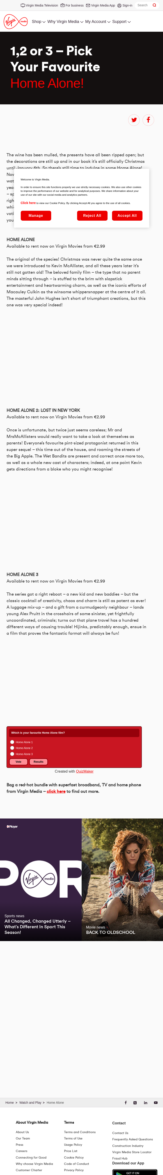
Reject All (92, 216)
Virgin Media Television (42, 5)
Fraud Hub (119, 1158)
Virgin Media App (103, 5)
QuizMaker (84, 876)
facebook (148, 120)
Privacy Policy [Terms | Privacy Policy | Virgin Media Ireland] (74, 1170)
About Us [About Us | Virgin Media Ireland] (22, 1132)
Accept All (127, 216)
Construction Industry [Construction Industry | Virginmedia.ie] (127, 1146)
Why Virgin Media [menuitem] (63, 21)
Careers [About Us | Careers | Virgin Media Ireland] (21, 1151)
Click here (28, 203)
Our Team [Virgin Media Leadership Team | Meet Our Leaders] (23, 1138)
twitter (134, 120)
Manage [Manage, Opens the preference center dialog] (36, 216)
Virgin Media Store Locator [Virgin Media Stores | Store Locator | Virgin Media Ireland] (132, 1152)
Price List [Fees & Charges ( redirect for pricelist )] (70, 1151)
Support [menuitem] (119, 21)
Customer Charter (29, 1170)
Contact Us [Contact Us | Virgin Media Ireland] (120, 1133)
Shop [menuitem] (36, 21)
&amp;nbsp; (70, 783)
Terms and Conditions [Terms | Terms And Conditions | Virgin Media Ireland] (80, 1132)
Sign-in (127, 5)
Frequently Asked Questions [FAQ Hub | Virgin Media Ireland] (132, 1139)
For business (75, 5)
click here (56, 896)
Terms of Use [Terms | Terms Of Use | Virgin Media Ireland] (73, 1138)
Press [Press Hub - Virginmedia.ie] (19, 1144)
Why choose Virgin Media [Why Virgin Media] (34, 1164)
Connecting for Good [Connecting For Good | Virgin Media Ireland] (31, 1157)
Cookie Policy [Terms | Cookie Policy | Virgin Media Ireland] (74, 1157)
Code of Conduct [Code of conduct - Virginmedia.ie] (76, 1164)
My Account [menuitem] (95, 21)
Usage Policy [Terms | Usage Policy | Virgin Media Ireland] (73, 1144)
